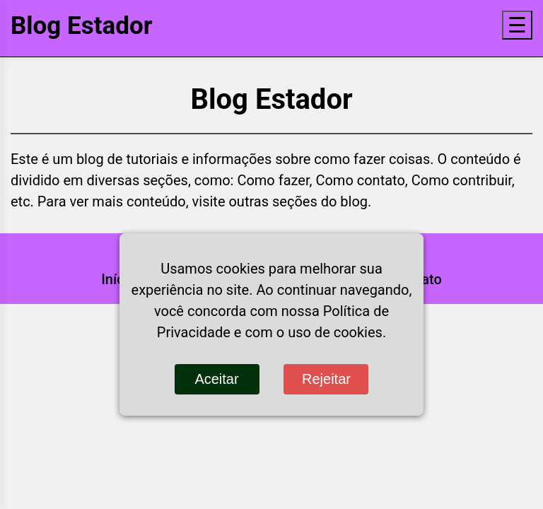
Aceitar (216, 379)
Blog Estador (82, 25)
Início (118, 279)
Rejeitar (326, 379)
